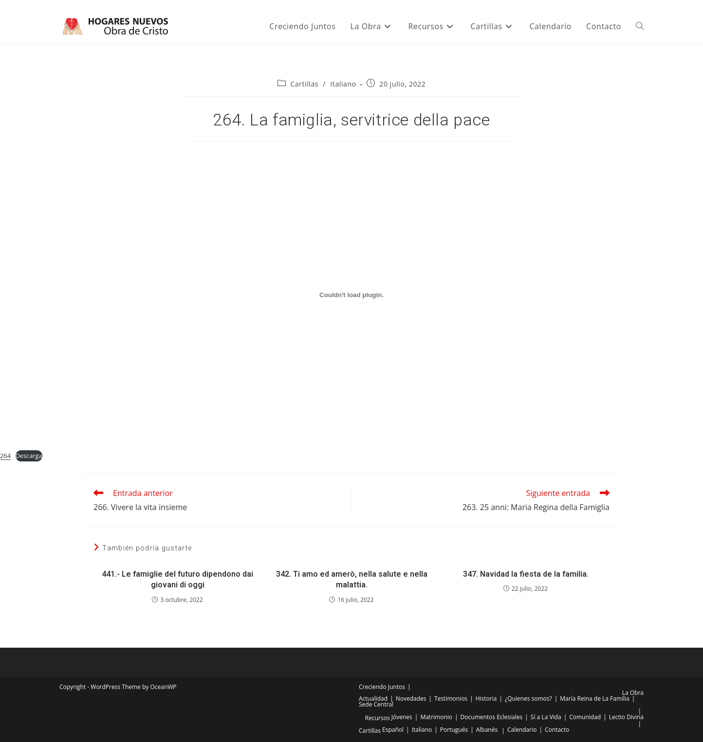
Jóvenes (401, 717)
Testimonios (450, 698)
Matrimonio (436, 717)
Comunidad (585, 717)
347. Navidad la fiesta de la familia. (526, 574)
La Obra (633, 693)
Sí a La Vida (546, 717)
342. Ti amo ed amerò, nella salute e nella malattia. (351, 579)
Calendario (522, 729)
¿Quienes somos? (528, 698)
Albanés (487, 729)
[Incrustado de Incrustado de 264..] (351, 295)
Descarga (29, 455)
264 (5, 455)
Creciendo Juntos (382, 687)
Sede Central (376, 704)
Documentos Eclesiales (492, 717)
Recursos (377, 718)
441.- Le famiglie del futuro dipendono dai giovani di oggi (177, 579)
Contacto (557, 729)
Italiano (343, 83)
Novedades (411, 698)
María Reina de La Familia (594, 698)
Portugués (454, 729)
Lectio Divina (626, 717)
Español (393, 729)
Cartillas (304, 83)
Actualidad (373, 698)
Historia (486, 698)
